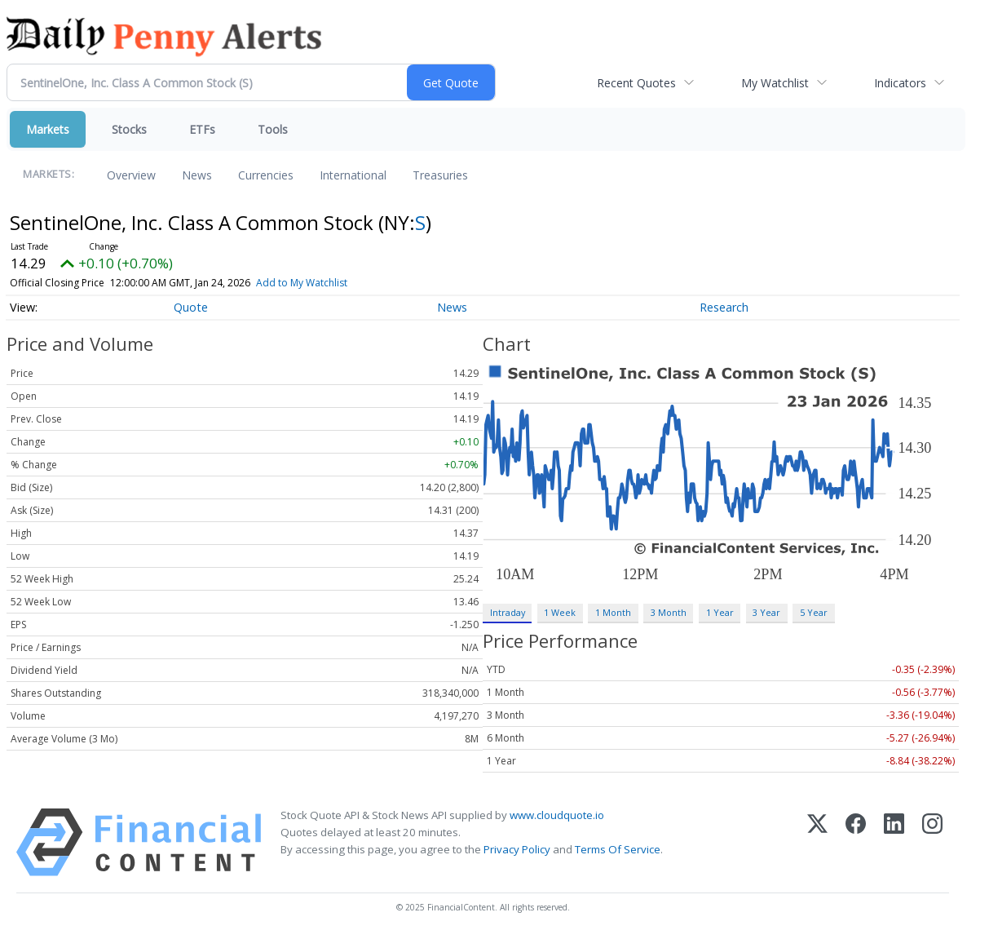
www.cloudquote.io (557, 815)
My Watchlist (775, 83)
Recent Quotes (636, 83)
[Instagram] (932, 842)
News (197, 175)
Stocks (129, 129)
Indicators (900, 83)
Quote (191, 307)
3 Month (669, 612)
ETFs (202, 129)
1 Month (613, 612)
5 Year (814, 612)
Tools (273, 129)
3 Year (766, 612)
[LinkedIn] (894, 842)
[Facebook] (855, 842)
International (353, 175)
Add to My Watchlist (322, 283)
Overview (131, 175)
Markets (47, 129)
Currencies (266, 175)
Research (724, 307)
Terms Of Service (617, 849)
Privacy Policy (516, 849)
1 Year (720, 612)
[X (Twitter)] (817, 842)
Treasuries (440, 175)
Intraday (507, 612)
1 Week (560, 612)
